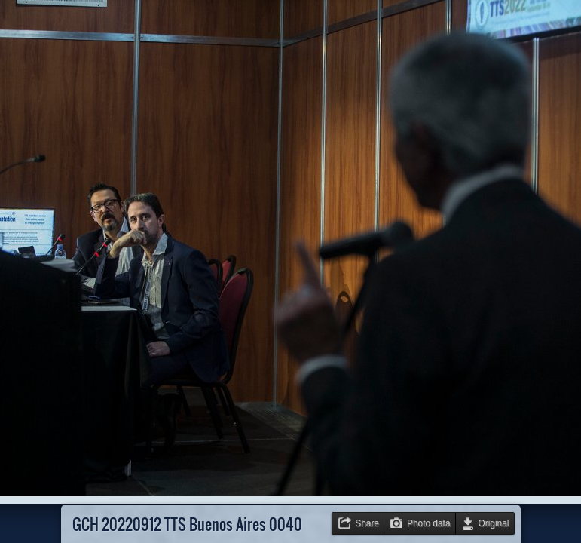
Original (494, 523)
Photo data (429, 523)
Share (367, 523)
